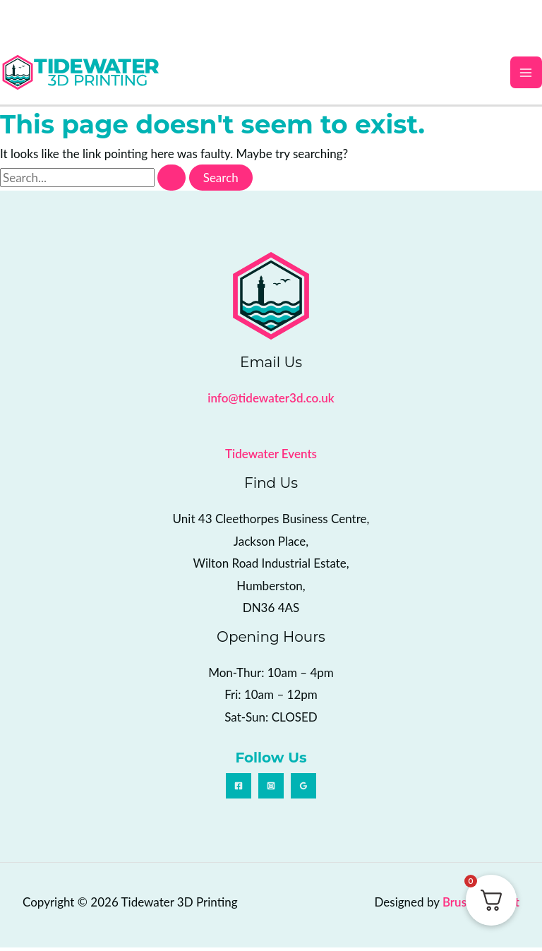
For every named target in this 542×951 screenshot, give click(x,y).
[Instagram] (271, 789)
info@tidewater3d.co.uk (271, 401)
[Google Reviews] (303, 789)
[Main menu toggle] (526, 74)
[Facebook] (238, 789)
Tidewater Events (271, 457)
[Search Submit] (171, 181)
